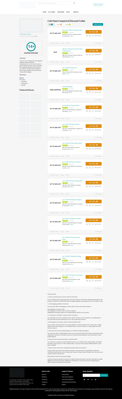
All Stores (51, 12)
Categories (60, 12)
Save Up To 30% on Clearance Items (72, 30)
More (71, 36)
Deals (68, 24)
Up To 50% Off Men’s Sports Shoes (72, 143)
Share (62, 43)
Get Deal (93, 32)
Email (67, 43)
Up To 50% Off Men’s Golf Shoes (71, 162)
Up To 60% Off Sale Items (69, 67)
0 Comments (98, 43)
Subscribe (104, 375)
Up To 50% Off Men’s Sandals (70, 105)
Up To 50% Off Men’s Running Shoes (72, 181)
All (51, 24)
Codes (59, 24)
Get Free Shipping (67, 86)
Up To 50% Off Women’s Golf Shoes (72, 275)
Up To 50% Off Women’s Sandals (71, 218)
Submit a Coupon (98, 4)
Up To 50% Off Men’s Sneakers (71, 124)
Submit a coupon (98, 24)
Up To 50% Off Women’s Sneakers (72, 199)
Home (44, 12)
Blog (68, 12)
